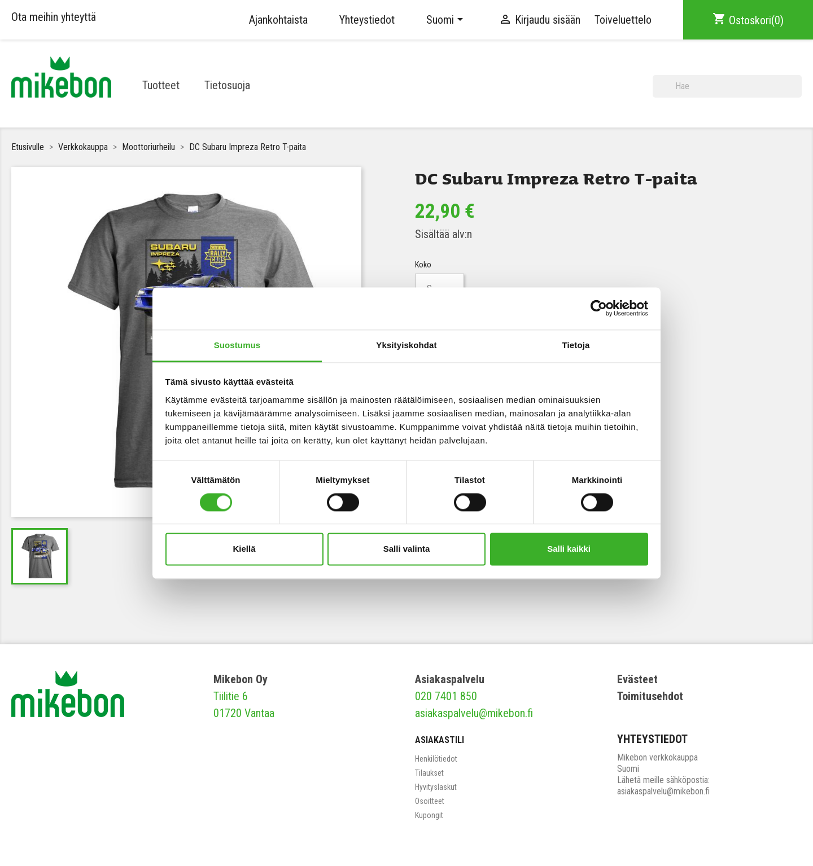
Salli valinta (406, 549)
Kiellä (244, 549)
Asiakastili (439, 740)
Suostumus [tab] (237, 345)
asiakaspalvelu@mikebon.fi (474, 713)
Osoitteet (429, 801)
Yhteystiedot (367, 20)
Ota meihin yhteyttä (53, 17)
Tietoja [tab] (576, 345)
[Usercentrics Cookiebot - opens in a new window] (598, 308)
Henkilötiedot (436, 758)
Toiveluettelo (623, 20)
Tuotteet (161, 85)
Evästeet (637, 679)
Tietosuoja (227, 85)
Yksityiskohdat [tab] (406, 345)
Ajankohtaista (278, 20)
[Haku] (727, 86)
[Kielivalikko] (446, 19)
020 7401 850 (446, 696)
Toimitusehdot (650, 696)
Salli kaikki (569, 549)
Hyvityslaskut (436, 787)
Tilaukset (429, 772)
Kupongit (429, 815)
